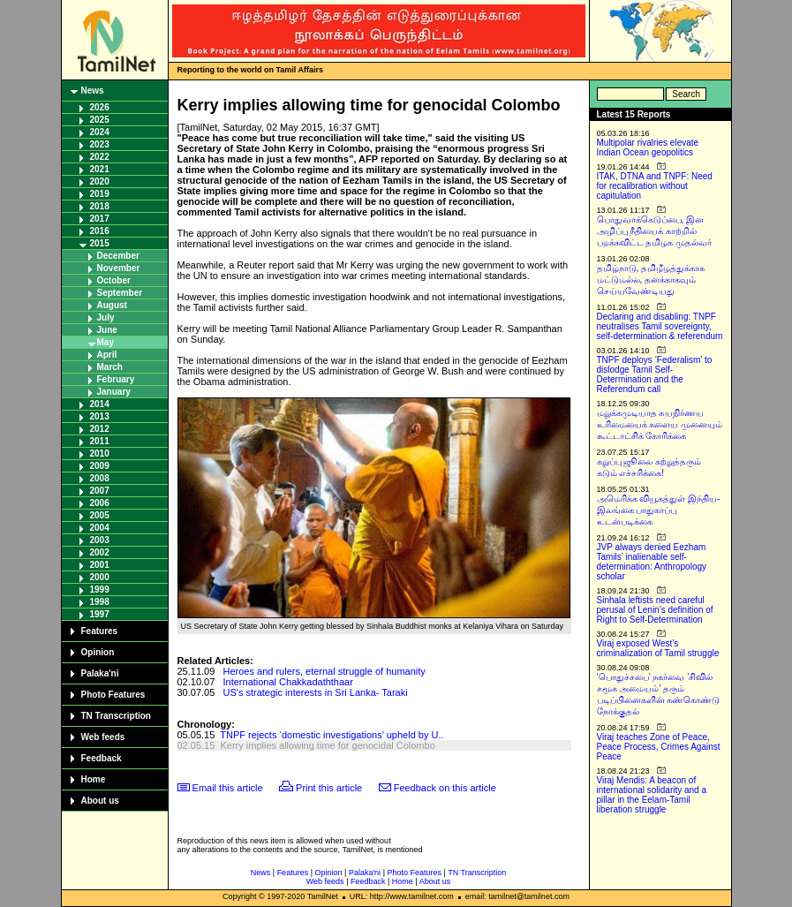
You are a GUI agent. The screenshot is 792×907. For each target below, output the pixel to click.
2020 (99, 181)
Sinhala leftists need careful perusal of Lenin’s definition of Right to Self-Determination (655, 609)
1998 (99, 602)
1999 (99, 589)
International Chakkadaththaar (288, 681)
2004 (99, 528)
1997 (99, 614)
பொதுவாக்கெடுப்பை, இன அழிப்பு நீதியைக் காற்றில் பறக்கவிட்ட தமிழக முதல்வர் (655, 231)
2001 (99, 565)
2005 (99, 515)
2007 (99, 490)
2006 (99, 503)
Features (99, 631)
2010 (99, 453)
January (114, 392)
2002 (99, 552)
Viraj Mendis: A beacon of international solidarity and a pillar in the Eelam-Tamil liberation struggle (652, 794)
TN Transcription (116, 716)
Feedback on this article (445, 787)
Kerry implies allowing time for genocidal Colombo (327, 745)
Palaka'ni (100, 673)
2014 (99, 404)
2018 (99, 206)
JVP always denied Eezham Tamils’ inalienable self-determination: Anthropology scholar (652, 561)
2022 (99, 157)
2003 (99, 540)
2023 (99, 144)
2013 (99, 416)
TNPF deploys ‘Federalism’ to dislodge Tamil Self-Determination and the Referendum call (655, 374)
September (120, 293)
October (114, 280)
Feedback (101, 758)
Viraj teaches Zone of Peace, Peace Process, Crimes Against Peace (658, 746)
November (118, 268)
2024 (99, 132)
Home (93, 779)
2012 (99, 429)
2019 (99, 194)
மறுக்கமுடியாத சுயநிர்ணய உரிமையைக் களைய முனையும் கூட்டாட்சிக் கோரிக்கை (660, 424)
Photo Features (113, 694)
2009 (99, 466)
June (107, 330)
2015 (99, 243)
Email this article (227, 787)
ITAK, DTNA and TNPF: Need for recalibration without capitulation (655, 185)
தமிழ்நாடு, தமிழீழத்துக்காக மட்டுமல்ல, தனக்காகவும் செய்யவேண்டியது (651, 279)
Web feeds (103, 737)
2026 (99, 107)
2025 (99, 120)
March (110, 367)
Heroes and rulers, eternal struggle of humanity (324, 671)
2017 (99, 218)
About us (100, 800)
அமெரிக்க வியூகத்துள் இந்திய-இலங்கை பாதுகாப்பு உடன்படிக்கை (658, 510)
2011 (99, 441)
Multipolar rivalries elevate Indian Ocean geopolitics (648, 147)
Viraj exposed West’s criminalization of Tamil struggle (658, 648)
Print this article (329, 787)
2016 (99, 231)
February (116, 379)
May (105, 342)
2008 (99, 478)
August (112, 305)
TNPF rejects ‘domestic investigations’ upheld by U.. (331, 734)
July (106, 317)
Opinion (98, 652)
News (92, 90)
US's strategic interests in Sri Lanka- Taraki (315, 692)
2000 (99, 577)
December (118, 256)
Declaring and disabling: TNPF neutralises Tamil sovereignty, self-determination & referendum (660, 326)
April (107, 354)
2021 (99, 169)
